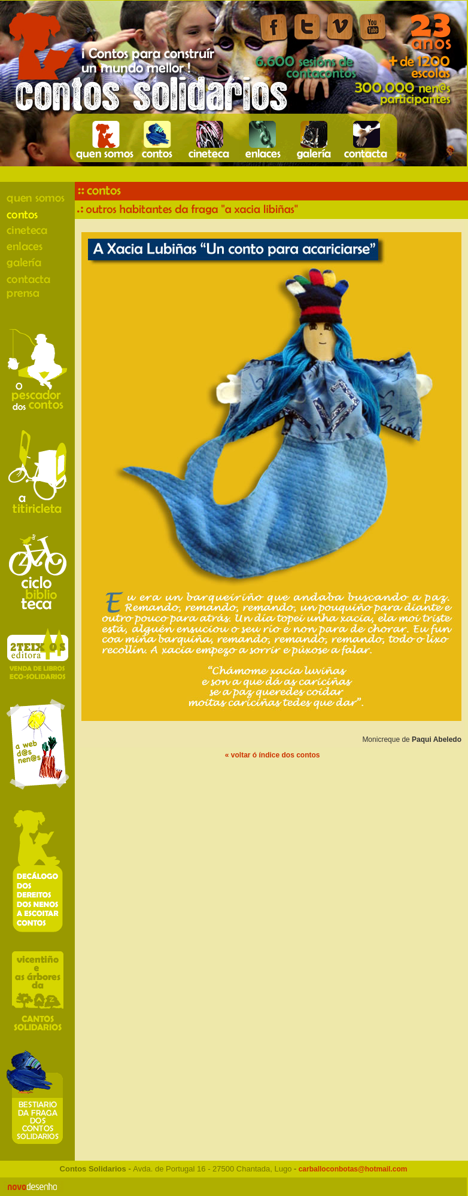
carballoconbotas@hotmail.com (351, 1169)
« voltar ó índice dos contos (272, 755)
